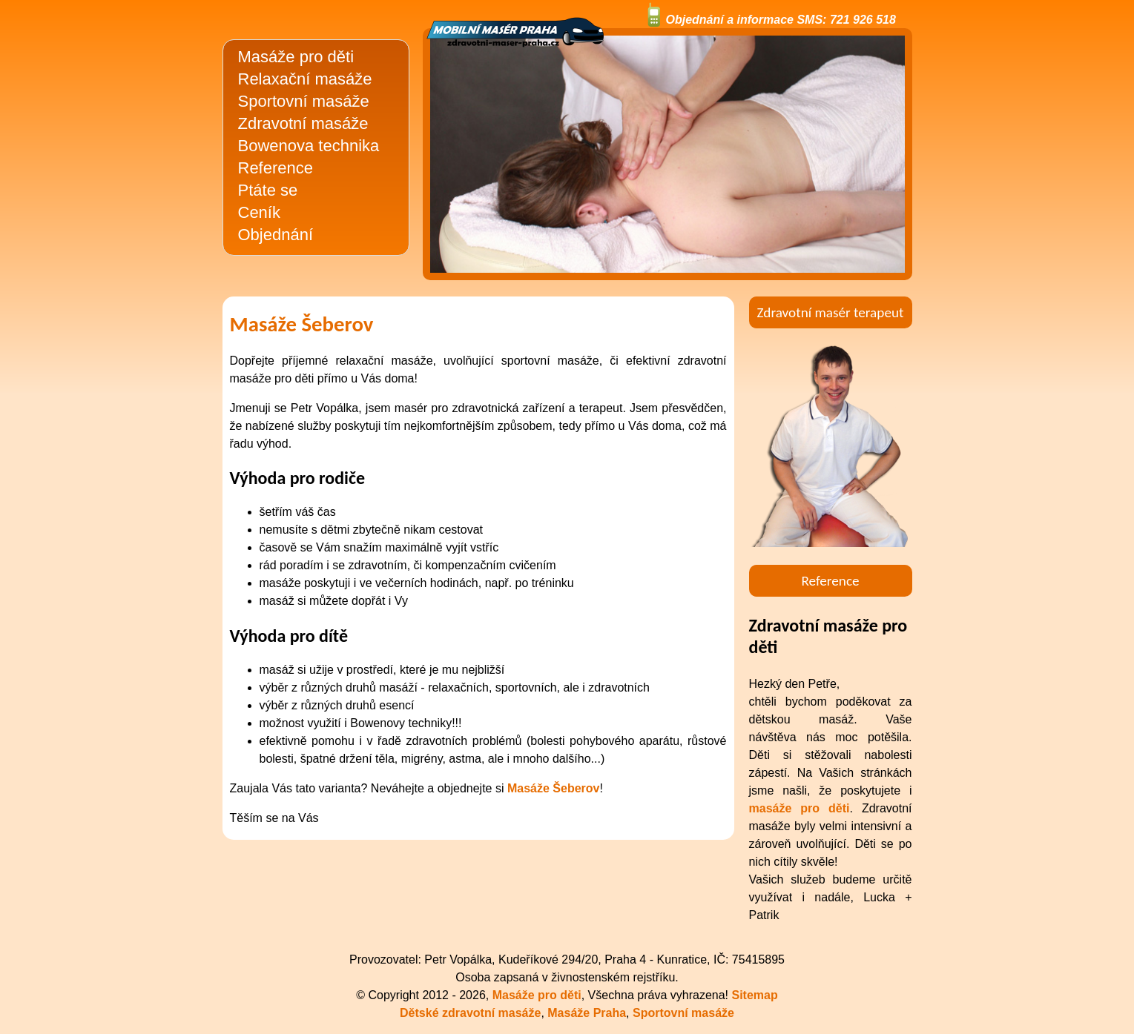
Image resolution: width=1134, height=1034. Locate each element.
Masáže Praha (586, 1013)
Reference (276, 168)
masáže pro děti (799, 808)
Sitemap (755, 995)
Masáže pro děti (296, 56)
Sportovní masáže (303, 101)
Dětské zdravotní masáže (470, 1013)
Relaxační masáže (305, 79)
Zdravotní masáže (303, 123)
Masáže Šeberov (553, 788)
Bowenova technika (309, 145)
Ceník (259, 212)
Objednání (276, 234)
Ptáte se (268, 190)
